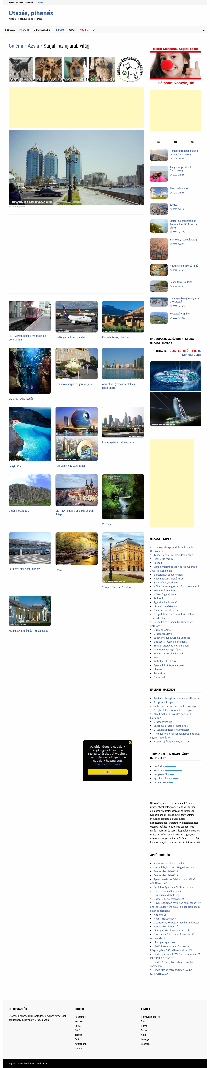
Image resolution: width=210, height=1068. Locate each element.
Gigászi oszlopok (19, 510)
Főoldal (10, 29)
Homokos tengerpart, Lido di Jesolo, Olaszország (184, 152)
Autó (143, 1034)
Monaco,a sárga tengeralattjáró (73, 384)
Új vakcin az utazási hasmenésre (171, 729)
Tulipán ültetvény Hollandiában (171, 645)
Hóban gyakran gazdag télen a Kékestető (176, 586)
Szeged (173, 204)
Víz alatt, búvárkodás (21, 398)
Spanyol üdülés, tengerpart (169, 665)
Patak (58, 570)
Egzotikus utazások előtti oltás (171, 725)
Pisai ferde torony (179, 188)
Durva (144, 1025)
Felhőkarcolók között (165, 661)
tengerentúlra (164, 774)
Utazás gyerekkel (163, 721)
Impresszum (15, 1063)
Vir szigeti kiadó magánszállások (171, 930)
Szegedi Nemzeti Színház (116, 587)
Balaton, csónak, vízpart (167, 610)
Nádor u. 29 (160, 914)
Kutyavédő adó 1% (150, 1016)
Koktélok (79, 1021)
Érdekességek (42, 29)
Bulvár (78, 1025)
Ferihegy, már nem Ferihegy (24, 569)
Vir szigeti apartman (165, 942)
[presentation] (158, 142)
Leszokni (145, 1043)
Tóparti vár (160, 673)
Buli (77, 1039)
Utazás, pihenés (31, 13)
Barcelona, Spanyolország (183, 239)
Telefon (78, 1034)
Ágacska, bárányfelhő (165, 602)
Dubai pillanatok (163, 629)
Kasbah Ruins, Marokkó (116, 337)
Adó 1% (84, 29)
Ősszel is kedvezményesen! (169, 899)
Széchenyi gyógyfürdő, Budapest (172, 637)
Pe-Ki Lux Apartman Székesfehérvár (173, 887)
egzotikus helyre (166, 778)
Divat (143, 1021)
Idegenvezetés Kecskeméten (169, 891)
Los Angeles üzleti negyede (118, 442)
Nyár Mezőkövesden (165, 918)
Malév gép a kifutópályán (70, 337)
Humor (78, 1048)
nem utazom (163, 782)
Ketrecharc (80, 1043)
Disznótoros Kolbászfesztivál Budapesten (177, 922)
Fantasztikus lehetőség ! (167, 871)
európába (168, 770)
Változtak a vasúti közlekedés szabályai (175, 706)
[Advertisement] (76, 107)
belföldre (165, 766)
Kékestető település (180, 313)
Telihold (158, 598)
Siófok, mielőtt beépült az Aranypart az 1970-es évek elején (183, 224)
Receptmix (80, 1016)
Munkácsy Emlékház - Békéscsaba (28, 630)
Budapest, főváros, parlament (170, 641)
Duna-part (159, 677)
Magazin (24, 29)
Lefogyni (145, 1039)
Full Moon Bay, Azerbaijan (70, 465)
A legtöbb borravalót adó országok (173, 710)
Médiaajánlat (43, 1063)
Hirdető (59, 29)
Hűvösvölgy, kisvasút (165, 594)
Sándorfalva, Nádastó (181, 282)
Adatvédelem (28, 1063)
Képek (72, 29)
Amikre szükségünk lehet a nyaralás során (177, 698)
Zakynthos (15, 466)
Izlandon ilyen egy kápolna (168, 649)
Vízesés (106, 524)
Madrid (157, 657)
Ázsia (33, 46)
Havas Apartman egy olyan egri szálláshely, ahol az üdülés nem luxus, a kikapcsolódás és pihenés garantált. (175, 906)
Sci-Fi (77, 1030)
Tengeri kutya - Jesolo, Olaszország (181, 169)
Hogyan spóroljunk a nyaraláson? (172, 741)
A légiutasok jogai (163, 702)
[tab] (158, 142)
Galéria (16, 46)
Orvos (144, 1030)
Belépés (41, 2)
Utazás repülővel (163, 633)
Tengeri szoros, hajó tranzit (169, 653)
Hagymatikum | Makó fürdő (184, 265)
